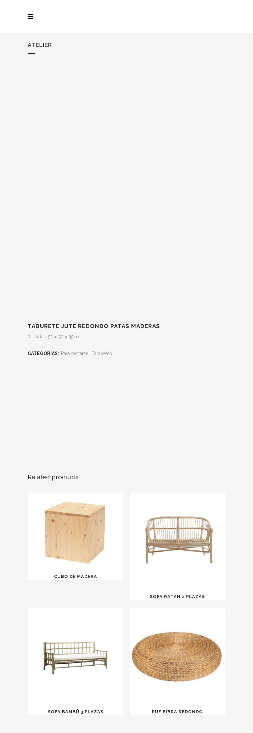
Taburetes (102, 353)
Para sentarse (74, 353)
